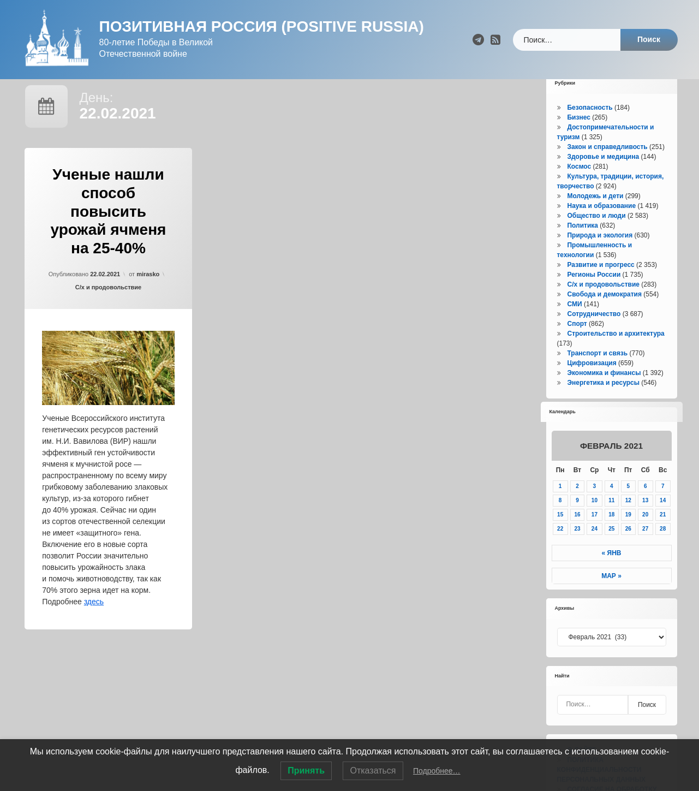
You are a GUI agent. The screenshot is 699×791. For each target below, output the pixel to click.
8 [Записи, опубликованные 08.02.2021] (560, 519)
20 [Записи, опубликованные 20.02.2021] (645, 534)
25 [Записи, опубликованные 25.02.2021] (611, 548)
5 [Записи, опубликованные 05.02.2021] (628, 505)
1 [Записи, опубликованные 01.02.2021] (560, 505)
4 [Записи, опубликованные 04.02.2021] (611, 505)
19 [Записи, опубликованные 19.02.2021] (628, 534)
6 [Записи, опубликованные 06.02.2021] (645, 505)
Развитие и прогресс (600, 284)
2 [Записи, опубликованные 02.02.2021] (577, 505)
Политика (582, 244)
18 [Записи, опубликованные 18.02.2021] (611, 534)
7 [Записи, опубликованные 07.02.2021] (663, 505)
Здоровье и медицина (603, 176)
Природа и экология (599, 254)
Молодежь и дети (595, 215)
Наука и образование (601, 225)
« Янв (612, 572)
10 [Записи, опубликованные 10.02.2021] (595, 519)
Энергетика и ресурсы (603, 402)
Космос (579, 185)
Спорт (577, 343)
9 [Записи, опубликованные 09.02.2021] (577, 519)
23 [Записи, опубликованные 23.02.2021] (577, 548)
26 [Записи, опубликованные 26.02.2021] (628, 548)
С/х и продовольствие (108, 306)
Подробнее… (437, 770)
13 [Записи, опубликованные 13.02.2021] (645, 519)
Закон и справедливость (607, 166)
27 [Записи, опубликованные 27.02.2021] (645, 548)
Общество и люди (596, 235)
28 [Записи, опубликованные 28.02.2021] (663, 548)
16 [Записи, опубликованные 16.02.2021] (577, 534)
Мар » (611, 595)
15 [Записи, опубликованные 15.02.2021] (560, 534)
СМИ (574, 323)
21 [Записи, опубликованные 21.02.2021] (663, 534)
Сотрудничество (593, 333)
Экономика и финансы (604, 392)
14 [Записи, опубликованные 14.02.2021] (663, 519)
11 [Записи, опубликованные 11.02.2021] (611, 519)
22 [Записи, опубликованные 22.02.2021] (560, 548)
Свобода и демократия (604, 313)
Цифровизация (591, 382)
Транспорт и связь (597, 372)
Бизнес (578, 136)
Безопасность (589, 126)
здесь (94, 620)
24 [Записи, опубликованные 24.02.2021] (595, 548)
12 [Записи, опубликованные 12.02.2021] (628, 519)
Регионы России (593, 294)
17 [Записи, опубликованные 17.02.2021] (595, 534)
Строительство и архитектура (615, 352)
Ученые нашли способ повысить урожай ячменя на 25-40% (108, 230)
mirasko (147, 293)
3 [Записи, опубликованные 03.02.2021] (594, 505)
